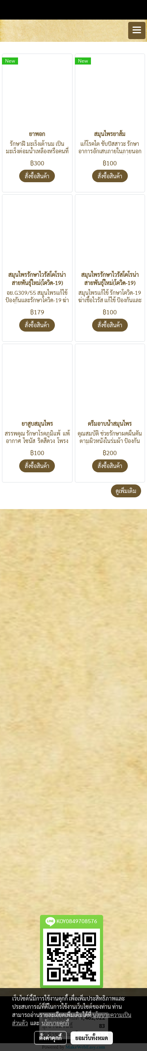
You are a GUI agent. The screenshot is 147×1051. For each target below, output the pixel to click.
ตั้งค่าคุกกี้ (50, 1037)
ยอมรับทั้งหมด (91, 1037)
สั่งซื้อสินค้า (37, 175)
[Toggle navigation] (136, 30)
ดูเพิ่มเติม (126, 490)
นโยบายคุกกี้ (55, 1022)
